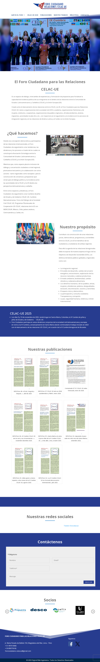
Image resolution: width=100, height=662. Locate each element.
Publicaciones (46, 15)
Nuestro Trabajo (61, 15)
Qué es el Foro (17, 15)
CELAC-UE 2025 (32, 15)
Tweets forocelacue (71, 526)
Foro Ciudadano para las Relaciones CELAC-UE (50, 43)
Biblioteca (74, 15)
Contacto (85, 15)
